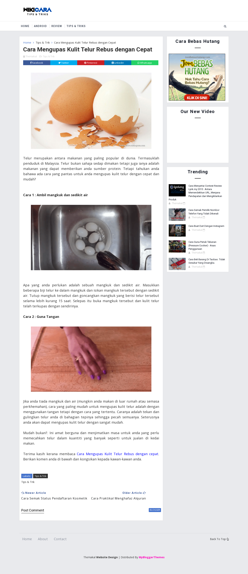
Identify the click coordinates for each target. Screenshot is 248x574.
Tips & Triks (76, 26)
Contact (60, 544)
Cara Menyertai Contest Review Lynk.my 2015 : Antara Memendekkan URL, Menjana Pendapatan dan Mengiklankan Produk (195, 192)
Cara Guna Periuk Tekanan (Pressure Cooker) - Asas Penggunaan (202, 245)
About (43, 544)
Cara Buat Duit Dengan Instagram (206, 226)
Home (25, 26)
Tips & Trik (43, 42)
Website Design (107, 562)
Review (57, 26)
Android (40, 26)
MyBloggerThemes (152, 562)
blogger (152, 515)
